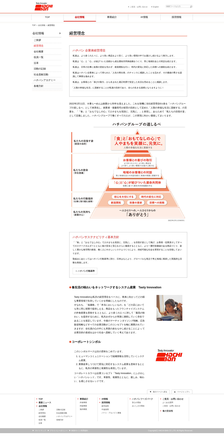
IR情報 (105, 399)
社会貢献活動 (41, 74)
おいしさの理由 (138, 406)
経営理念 (38, 45)
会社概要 (38, 51)
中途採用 (105, 409)
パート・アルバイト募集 (111, 413)
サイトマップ (40, 431)
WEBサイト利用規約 (79, 431)
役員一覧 (38, 57)
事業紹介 (84, 399)
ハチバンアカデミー (45, 80)
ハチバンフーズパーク (142, 399)
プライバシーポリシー (59, 431)
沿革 (36, 63)
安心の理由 (136, 402)
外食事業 (83, 402)
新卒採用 (105, 406)
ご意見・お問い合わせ (172, 399)
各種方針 (38, 86)
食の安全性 (167, 411)
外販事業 (83, 406)
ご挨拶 (37, 40)
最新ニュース (45, 402)
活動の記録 (40, 68)
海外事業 (83, 409)
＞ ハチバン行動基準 (85, 271)
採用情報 (106, 402)
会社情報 (41, 25)
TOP (34, 25)
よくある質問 (167, 402)
